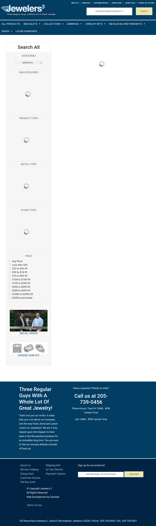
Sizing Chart (117, 3)
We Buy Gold (27, 482)
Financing (86, 3)
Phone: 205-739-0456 (103, 520)
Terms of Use (34, 505)
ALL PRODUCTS (11, 24)
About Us (75, 3)
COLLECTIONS (52, 24)
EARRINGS (73, 24)
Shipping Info (53, 465)
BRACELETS (30, 24)
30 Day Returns (54, 469)
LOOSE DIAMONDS (26, 31)
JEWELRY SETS (94, 24)
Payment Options (56, 473)
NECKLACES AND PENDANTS (125, 24)
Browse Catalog (29, 469)
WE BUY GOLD (130, 3)
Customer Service (101, 3)
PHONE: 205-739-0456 (146, 3)
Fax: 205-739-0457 (127, 520)
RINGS (5, 31)
